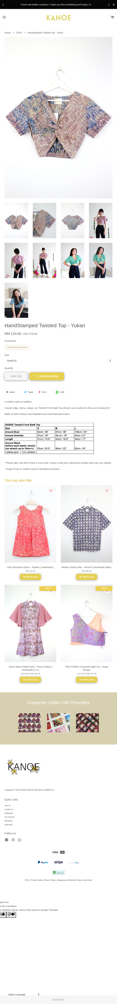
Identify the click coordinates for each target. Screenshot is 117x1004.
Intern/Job (87, 880)
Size (7, 355)
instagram (9, 813)
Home (8, 32)
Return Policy (50, 880)
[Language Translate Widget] (23, 994)
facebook (8, 821)
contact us (9, 809)
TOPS (19, 32)
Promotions (10, 341)
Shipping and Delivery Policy (69, 880)
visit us (8, 805)
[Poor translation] (11, 915)
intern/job (8, 824)
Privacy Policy (36, 880)
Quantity (9, 368)
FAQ (27, 880)
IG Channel (9, 817)
